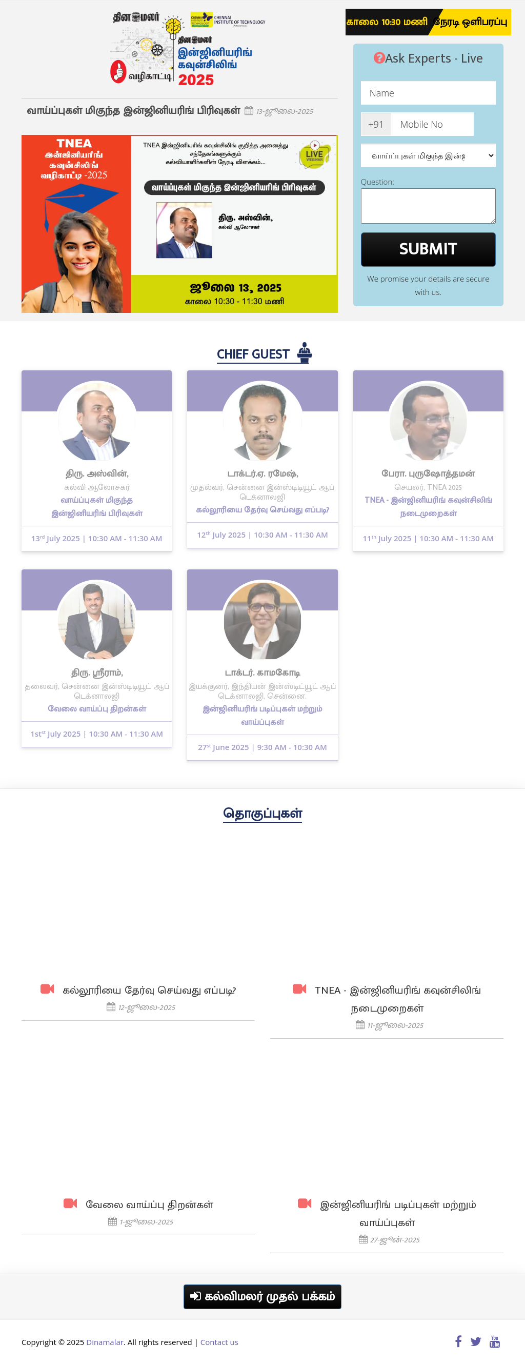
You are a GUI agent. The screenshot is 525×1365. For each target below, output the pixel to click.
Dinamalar (105, 1342)
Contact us (219, 1342)
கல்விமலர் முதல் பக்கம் (262, 1297)
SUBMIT (428, 249)
